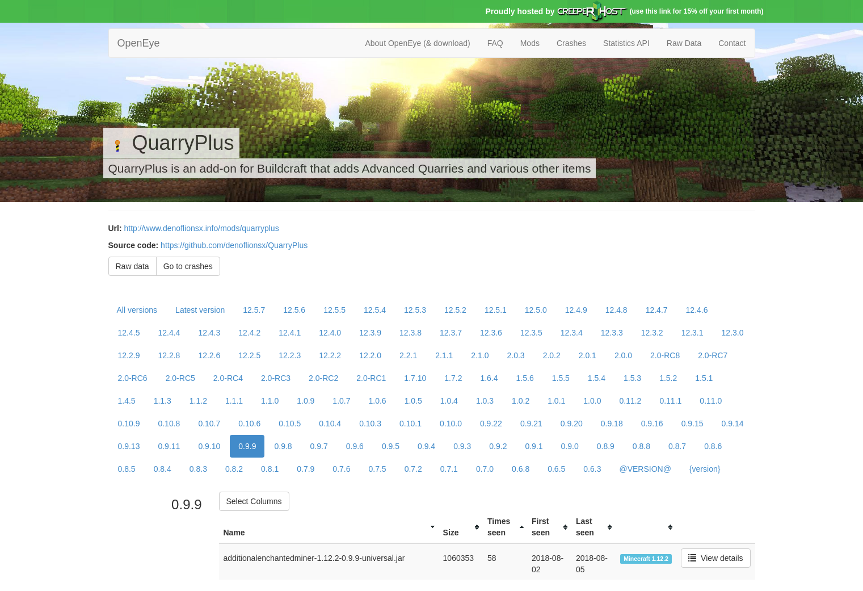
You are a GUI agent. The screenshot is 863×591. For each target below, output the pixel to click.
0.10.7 (209, 423)
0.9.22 (491, 423)
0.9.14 (733, 423)
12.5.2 (455, 310)
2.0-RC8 (665, 355)
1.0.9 (305, 400)
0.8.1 (270, 468)
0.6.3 (592, 468)
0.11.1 (670, 400)
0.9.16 (652, 423)
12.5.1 (496, 310)
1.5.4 (596, 378)
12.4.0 (330, 332)
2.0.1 (587, 355)
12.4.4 (169, 332)
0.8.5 (127, 468)
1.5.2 (668, 378)
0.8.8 (641, 446)
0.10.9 (129, 423)
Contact (732, 43)
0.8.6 (713, 446)
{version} (704, 468)
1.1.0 (270, 400)
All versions (137, 310)
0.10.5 (290, 423)
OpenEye (138, 43)
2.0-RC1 (371, 378)
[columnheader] (329, 527)
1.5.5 (561, 378)
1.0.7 (341, 400)
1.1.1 (234, 400)
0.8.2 (234, 468)
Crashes (571, 43)
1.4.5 (127, 400)
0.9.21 (531, 423)
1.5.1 (704, 378)
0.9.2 (498, 446)
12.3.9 (370, 332)
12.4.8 (616, 310)
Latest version (200, 310)
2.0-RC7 (712, 355)
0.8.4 (162, 468)
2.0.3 (515, 355)
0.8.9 (605, 446)
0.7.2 (413, 468)
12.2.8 (169, 355)
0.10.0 (451, 423)
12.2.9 (129, 355)
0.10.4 (330, 423)
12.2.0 (370, 355)
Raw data (132, 266)
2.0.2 (552, 355)
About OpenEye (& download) (417, 43)
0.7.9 (305, 468)
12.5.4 (375, 310)
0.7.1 (449, 468)
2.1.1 (444, 355)
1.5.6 (525, 378)
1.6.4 (489, 378)
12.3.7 (451, 332)
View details (715, 558)
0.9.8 (283, 446)
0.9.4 (426, 446)
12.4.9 (576, 310)
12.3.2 (652, 332)
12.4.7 (657, 310)
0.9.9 (247, 446)
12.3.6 (491, 332)
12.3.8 (410, 332)
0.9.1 (533, 446)
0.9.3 (462, 446)
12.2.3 (290, 355)
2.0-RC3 (276, 378)
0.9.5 (390, 446)
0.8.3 (198, 468)
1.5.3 (632, 378)
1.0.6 (377, 400)
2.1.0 (480, 355)
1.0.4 (449, 400)
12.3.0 (733, 332)
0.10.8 (169, 423)
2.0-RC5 (180, 378)
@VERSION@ (645, 468)
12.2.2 (330, 355)
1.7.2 (453, 378)
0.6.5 (556, 468)
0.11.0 (711, 400)
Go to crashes (188, 266)
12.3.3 (612, 332)
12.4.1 (290, 332)
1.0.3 (485, 400)
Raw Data (684, 43)
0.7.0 (485, 468)
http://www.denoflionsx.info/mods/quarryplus (201, 228)
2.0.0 (623, 355)
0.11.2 (630, 400)
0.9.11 (169, 446)
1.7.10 (415, 378)
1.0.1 (556, 400)
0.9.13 (129, 446)
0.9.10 (209, 446)
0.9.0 (570, 446)
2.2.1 (408, 355)
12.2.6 (209, 355)
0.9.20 (572, 423)
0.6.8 (520, 468)
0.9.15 (692, 423)
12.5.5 (334, 310)
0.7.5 (377, 468)
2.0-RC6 (133, 378)
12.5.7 (254, 310)
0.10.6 (249, 423)
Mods (530, 43)
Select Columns (254, 501)
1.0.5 (413, 400)
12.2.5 (249, 355)
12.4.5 (129, 332)
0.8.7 (677, 446)
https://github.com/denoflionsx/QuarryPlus (234, 245)
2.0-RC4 (228, 378)
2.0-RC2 (323, 378)
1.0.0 (592, 400)
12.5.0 (536, 310)
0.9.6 (355, 446)
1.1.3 (162, 400)
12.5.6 (294, 310)
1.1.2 (198, 400)
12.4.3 (209, 332)
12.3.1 (692, 332)
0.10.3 (370, 423)
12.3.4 (572, 332)
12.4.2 (249, 332)
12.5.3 (415, 310)
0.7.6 (341, 468)
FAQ (495, 43)
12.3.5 (531, 332)
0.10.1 (410, 423)
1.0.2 (520, 400)
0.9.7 (319, 446)
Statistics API (626, 43)
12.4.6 (697, 310)
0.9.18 (612, 423)
